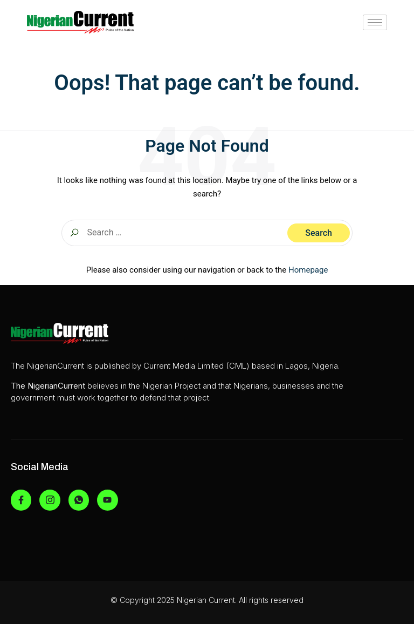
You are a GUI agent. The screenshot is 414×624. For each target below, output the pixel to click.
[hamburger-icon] (375, 22)
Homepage (308, 270)
